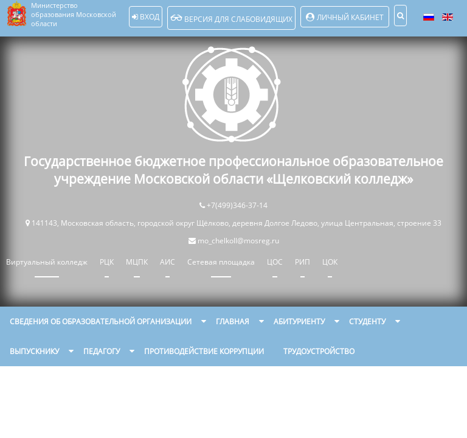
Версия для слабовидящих (231, 18)
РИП (302, 262)
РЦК (107, 262)
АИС (167, 262)
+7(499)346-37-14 (237, 205)
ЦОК (329, 262)
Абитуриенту (299, 321)
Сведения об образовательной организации (101, 321)
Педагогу (101, 351)
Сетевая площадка (221, 262)
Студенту (367, 321)
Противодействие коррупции (204, 351)
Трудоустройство (319, 351)
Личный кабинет (350, 17)
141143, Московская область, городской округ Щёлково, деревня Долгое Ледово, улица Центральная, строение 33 (236, 223)
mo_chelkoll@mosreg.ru (238, 240)
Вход (145, 17)
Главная (232, 321)
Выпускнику (34, 351)
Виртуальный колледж (47, 262)
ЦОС (275, 262)
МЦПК (137, 262)
